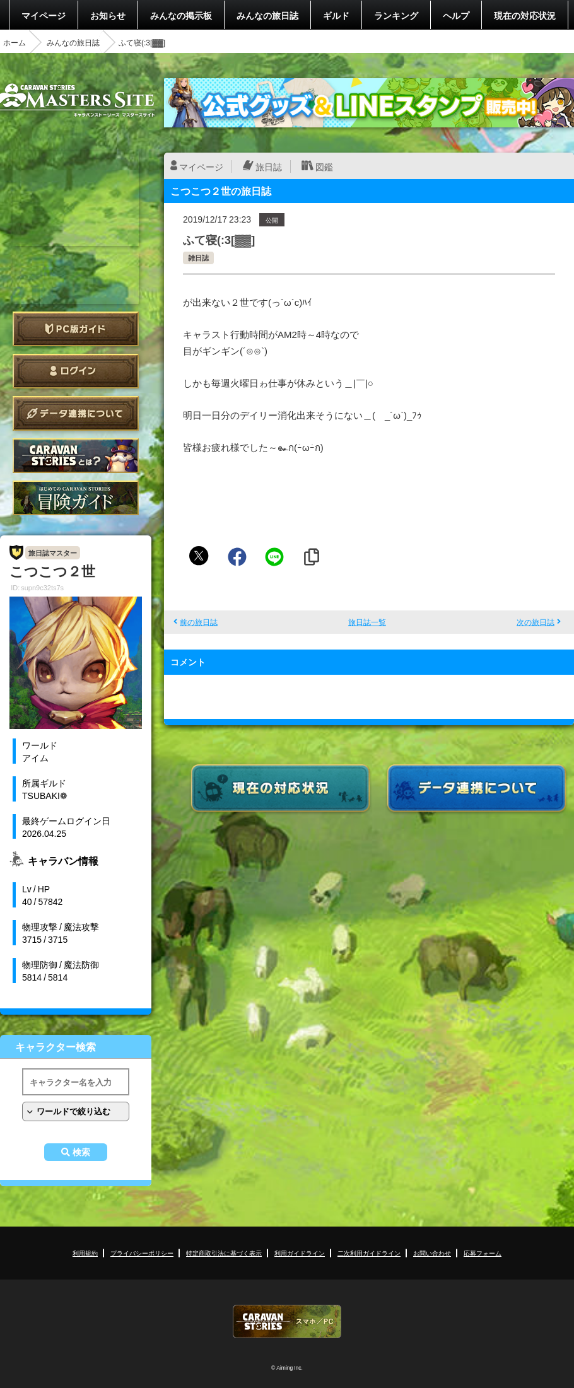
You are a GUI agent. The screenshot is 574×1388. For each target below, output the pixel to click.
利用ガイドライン (299, 1252)
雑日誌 (198, 257)
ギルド (336, 15)
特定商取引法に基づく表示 (224, 1252)
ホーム (14, 42)
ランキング (396, 15)
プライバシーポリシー (141, 1252)
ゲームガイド (76, 498)
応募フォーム (482, 1252)
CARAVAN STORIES (287, 1321)
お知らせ (108, 15)
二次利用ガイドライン (369, 1252)
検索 (81, 1152)
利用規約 (85, 1252)
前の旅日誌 (199, 621)
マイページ (43, 15)
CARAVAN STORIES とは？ (76, 455)
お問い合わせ (432, 1252)
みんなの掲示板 (181, 15)
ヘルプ (456, 15)
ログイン (76, 371)
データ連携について (76, 413)
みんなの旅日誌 (267, 15)
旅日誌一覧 (367, 621)
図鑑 (324, 166)
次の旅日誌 (535, 621)
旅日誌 (268, 166)
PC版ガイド (76, 329)
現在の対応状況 (525, 15)
